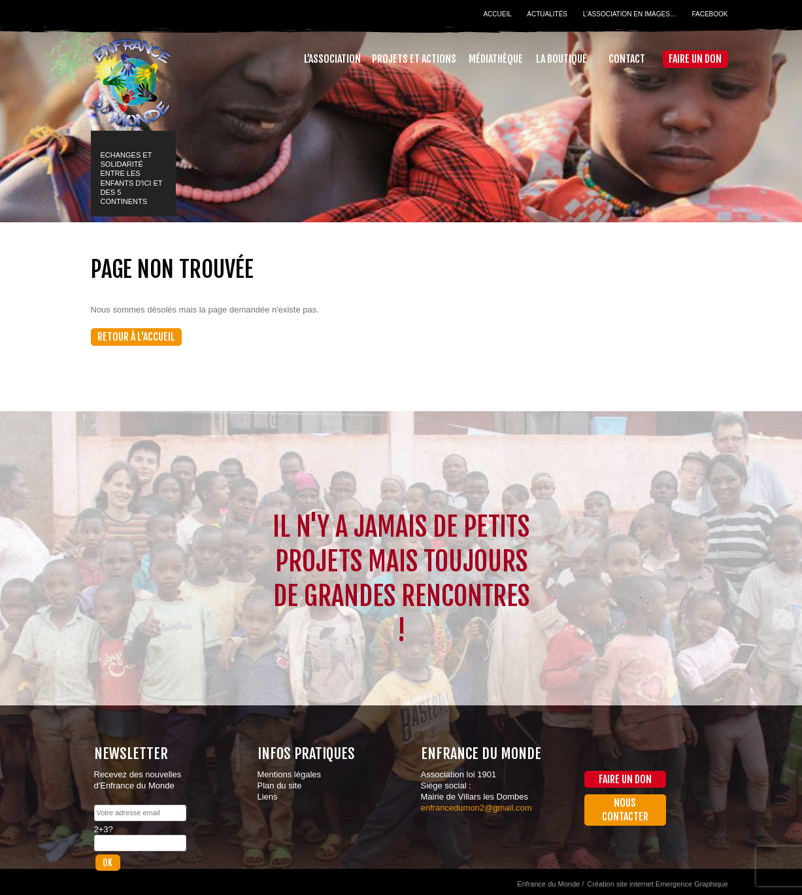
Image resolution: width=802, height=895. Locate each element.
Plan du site (280, 785)
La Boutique (561, 58)
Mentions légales (290, 774)
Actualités (547, 14)
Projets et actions (414, 58)
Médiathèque (496, 58)
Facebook (709, 14)
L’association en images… (630, 14)
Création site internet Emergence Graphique (657, 884)
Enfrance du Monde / (550, 884)
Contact (627, 58)
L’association (332, 58)
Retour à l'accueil (136, 336)
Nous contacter (625, 809)
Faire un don (695, 58)
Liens (268, 797)
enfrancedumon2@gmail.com (476, 808)
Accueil (497, 14)
